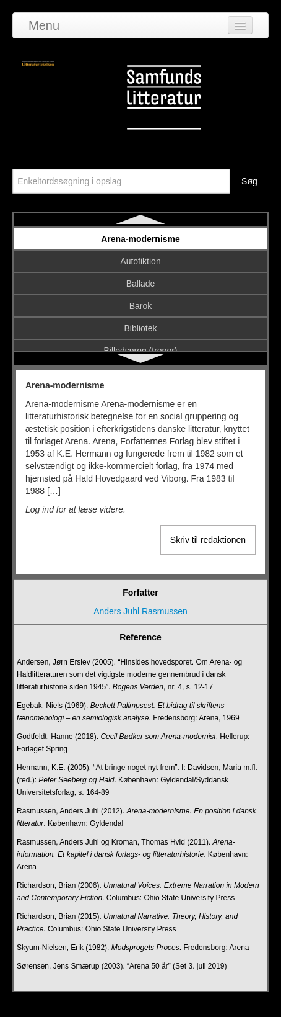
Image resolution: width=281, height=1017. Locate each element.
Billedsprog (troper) (140, 351)
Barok (140, 306)
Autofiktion (140, 261)
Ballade (140, 284)
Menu (43, 25)
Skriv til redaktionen (208, 540)
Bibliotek (140, 328)
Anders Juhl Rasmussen (140, 611)
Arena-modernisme (140, 239)
